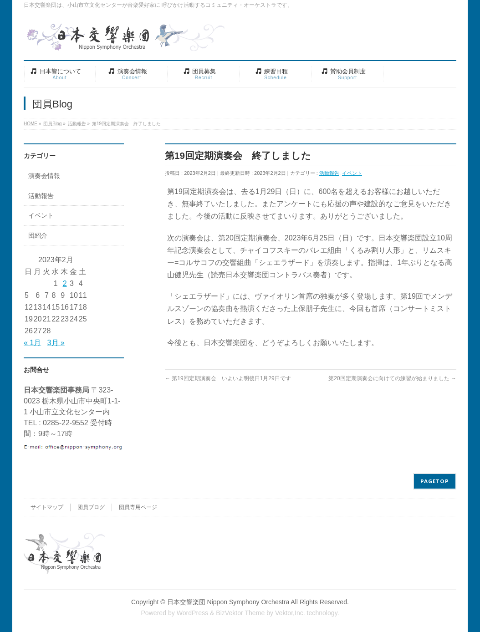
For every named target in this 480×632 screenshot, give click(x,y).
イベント (352, 173)
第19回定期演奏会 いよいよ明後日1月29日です (228, 378)
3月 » (56, 343)
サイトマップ (47, 507)
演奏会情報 (44, 176)
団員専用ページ (138, 507)
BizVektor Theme (240, 613)
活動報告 (329, 173)
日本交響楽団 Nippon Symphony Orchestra (228, 602)
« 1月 (32, 343)
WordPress (192, 613)
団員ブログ (91, 507)
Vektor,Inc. (290, 613)
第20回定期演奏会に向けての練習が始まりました (392, 378)
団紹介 (37, 235)
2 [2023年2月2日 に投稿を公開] (65, 283)
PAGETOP (434, 481)
